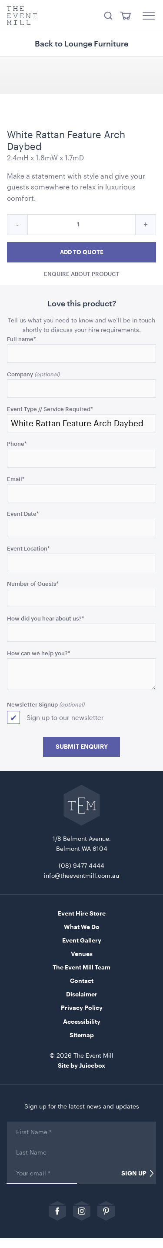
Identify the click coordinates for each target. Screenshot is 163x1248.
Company (20, 374)
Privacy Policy (82, 1007)
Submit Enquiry (82, 746)
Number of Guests (33, 583)
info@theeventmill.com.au (81, 875)
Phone (17, 443)
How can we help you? (38, 653)
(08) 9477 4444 (81, 865)
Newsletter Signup (32, 704)
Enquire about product (82, 273)
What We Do (82, 926)
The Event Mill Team (81, 967)
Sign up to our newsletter (65, 717)
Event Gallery (81, 940)
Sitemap (82, 1035)
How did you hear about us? (45, 618)
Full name (21, 338)
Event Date (23, 513)
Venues (82, 953)
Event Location (28, 548)
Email (16, 478)
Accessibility (81, 1021)
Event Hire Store (82, 913)
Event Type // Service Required (50, 408)
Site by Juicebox (81, 1065)
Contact (81, 980)
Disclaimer (81, 994)
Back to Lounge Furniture (81, 43)
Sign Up (133, 1173)
